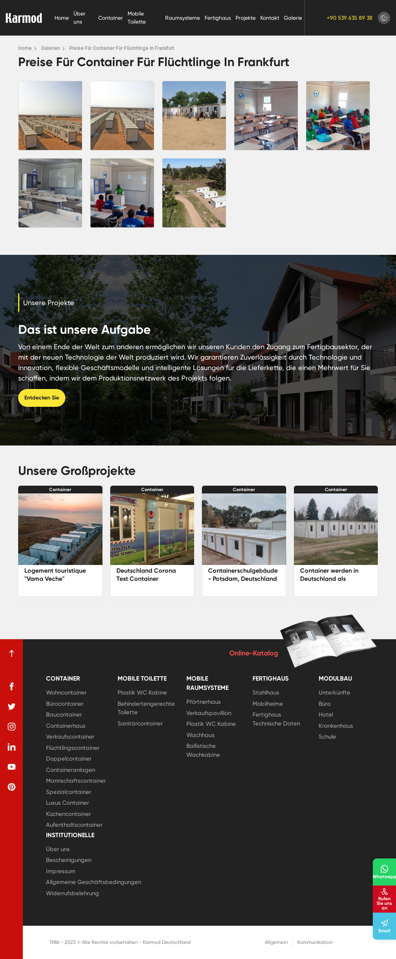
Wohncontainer (66, 692)
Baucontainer (64, 714)
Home (62, 18)
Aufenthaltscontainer (74, 824)
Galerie (293, 18)
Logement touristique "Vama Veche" (55, 574)
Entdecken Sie (41, 397)
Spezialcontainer (68, 791)
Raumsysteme (182, 18)
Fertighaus (218, 18)
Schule (327, 736)
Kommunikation (315, 942)
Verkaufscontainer (70, 736)
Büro (325, 703)
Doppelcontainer (69, 758)
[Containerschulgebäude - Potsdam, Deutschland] (244, 529)
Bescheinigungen (68, 860)
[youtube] (11, 767)
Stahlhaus (266, 692)
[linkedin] (11, 747)
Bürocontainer (65, 703)
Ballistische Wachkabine (203, 750)
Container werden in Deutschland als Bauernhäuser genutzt (332, 578)
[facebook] (11, 686)
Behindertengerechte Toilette (146, 708)
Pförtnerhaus (203, 701)
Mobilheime (268, 703)
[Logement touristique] (60, 529)
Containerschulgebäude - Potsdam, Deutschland (243, 574)
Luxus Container (67, 802)
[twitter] (11, 706)
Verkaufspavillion (208, 713)
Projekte (246, 18)
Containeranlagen (70, 769)
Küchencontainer (68, 814)
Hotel (326, 714)
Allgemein (276, 942)
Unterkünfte (334, 692)
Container (110, 18)
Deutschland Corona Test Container (146, 574)
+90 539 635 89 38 (349, 18)
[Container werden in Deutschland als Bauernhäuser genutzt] (336, 529)
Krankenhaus (336, 725)
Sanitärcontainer (140, 723)
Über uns (79, 17)
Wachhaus (200, 735)
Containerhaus (65, 725)
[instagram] (11, 726)
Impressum (60, 871)
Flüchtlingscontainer (72, 747)
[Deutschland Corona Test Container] (152, 529)
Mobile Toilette (137, 17)
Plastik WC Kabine (142, 692)
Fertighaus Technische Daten (276, 719)
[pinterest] (11, 787)
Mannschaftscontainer (76, 780)
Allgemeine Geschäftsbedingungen (93, 882)
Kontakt (269, 18)
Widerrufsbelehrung (72, 893)
